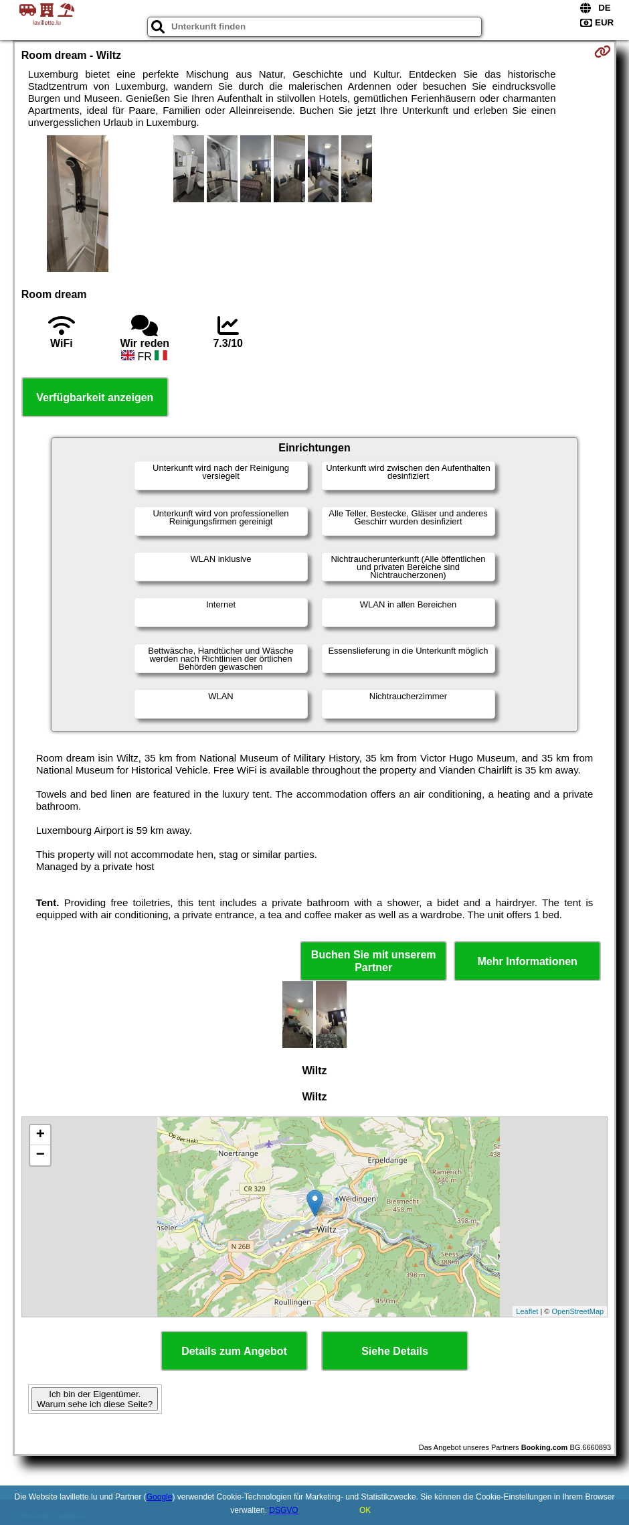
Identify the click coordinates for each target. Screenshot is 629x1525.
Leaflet (527, 1311)
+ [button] (40, 1135)
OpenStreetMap (578, 1311)
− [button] (40, 1155)
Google (160, 1497)
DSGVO (283, 1510)
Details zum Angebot (234, 1351)
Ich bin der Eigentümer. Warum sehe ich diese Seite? (95, 1399)
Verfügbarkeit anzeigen (94, 397)
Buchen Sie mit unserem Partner (373, 961)
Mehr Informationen (527, 961)
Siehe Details (394, 1351)
